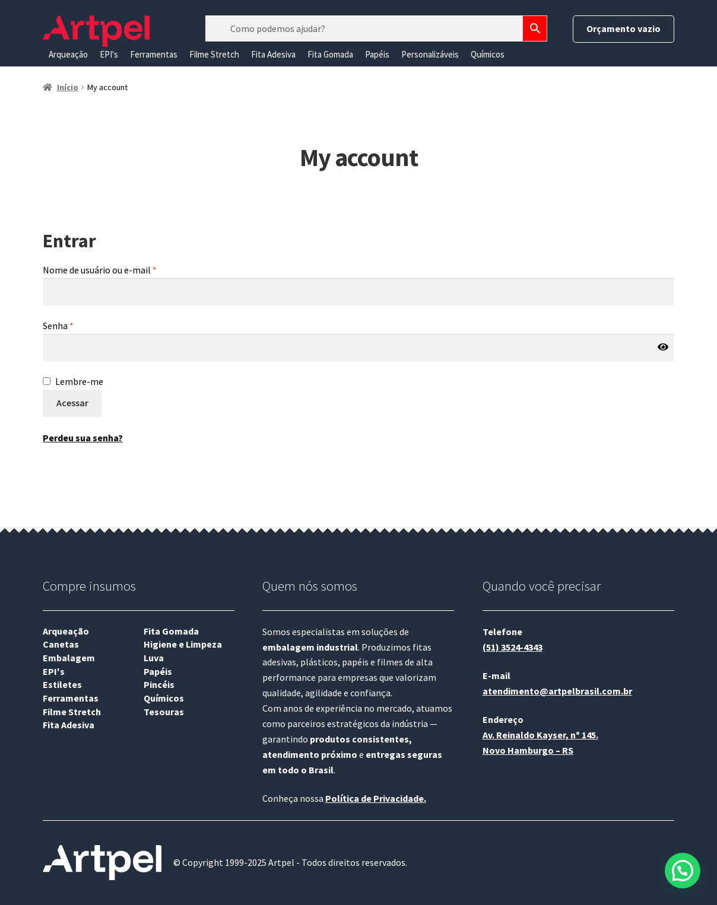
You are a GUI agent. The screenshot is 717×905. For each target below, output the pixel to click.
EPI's (109, 54)
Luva (154, 658)
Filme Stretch (214, 54)
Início (67, 87)
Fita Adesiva (273, 54)
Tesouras (164, 712)
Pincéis (159, 684)
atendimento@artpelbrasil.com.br (557, 691)
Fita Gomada (330, 54)
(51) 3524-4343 (512, 647)
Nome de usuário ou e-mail (100, 270)
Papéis (377, 54)
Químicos (488, 54)
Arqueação (68, 54)
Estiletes (62, 684)
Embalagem (69, 658)
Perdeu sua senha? (83, 438)
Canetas (61, 644)
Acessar (72, 403)
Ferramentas (153, 54)
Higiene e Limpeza (183, 644)
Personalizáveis (430, 54)
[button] (682, 870)
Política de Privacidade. (375, 798)
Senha (58, 326)
